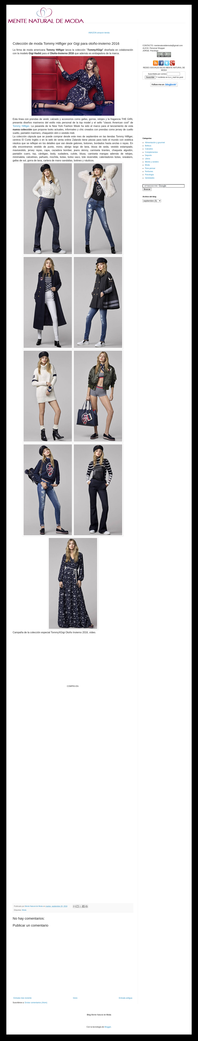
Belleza (148, 146)
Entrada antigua (125, 998)
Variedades (149, 178)
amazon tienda (103, 33)
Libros (147, 159)
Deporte (148, 155)
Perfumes (149, 171)
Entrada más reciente (22, 998)
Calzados (149, 149)
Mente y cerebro (152, 162)
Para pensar (150, 168)
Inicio (75, 998)
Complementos (151, 152)
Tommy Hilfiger (21, 126)
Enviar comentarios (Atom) (36, 1002)
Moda (24, 910)
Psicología (149, 175)
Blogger (108, 1027)
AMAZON (92, 33)
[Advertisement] (73, 722)
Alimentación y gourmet (155, 142)
